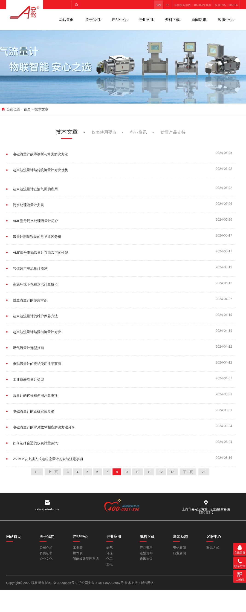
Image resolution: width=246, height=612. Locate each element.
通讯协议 (146, 558)
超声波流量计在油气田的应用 (35, 207)
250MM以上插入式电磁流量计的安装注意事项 (48, 477)
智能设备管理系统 (86, 558)
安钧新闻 (179, 547)
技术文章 (41, 109)
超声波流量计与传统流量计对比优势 (40, 184)
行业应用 (145, 20)
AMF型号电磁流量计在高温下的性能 (41, 270)
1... (37, 486)
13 (172, 486)
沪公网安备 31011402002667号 (101, 583)
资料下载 (172, 20)
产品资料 (146, 547)
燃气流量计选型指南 (28, 366)
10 (137, 486)
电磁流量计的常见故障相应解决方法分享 (44, 445)
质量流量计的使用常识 (30, 318)
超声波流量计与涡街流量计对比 (37, 350)
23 (203, 486)
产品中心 (119, 20)
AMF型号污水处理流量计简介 (35, 239)
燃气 (109, 547)
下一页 (188, 486)
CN (159, 5)
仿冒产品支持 (173, 146)
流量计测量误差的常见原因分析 (37, 255)
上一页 (53, 486)
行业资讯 (138, 146)
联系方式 (212, 547)
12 (161, 486)
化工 (109, 558)
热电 (109, 564)
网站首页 (66, 20)
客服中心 (225, 20)
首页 (27, 109)
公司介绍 (46, 547)
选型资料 (146, 553)
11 (149, 486)
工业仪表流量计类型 (28, 397)
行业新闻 (179, 553)
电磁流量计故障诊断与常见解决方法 (40, 168)
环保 (109, 553)
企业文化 (46, 558)
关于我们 (92, 20)
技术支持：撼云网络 (139, 583)
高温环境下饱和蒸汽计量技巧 (35, 302)
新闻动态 (198, 20)
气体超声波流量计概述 (30, 286)
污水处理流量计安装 (28, 223)
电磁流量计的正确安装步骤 (33, 429)
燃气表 (78, 553)
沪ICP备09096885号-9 (61, 583)
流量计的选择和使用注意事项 (35, 413)
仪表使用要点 (104, 146)
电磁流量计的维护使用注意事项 (37, 382)
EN (168, 5)
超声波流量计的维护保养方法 (35, 334)
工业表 (78, 547)
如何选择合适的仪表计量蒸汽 (35, 461)
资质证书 (46, 553)
